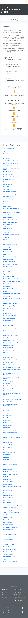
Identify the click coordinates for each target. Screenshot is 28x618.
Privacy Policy (5, 610)
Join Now (4, 597)
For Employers (17, 592)
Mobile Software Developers (10, 432)
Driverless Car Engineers (9, 283)
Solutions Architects (8, 529)
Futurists (5, 330)
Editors (5, 291)
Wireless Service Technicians (10, 561)
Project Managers (7, 484)
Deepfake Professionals (9, 261)
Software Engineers (8, 524)
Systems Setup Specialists (9, 534)
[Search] (26, 2)
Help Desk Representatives (9, 350)
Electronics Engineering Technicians (11, 298)
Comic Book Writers (8, 206)
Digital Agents (6, 271)
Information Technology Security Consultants (11, 378)
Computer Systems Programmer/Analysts (8, 225)
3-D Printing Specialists (8, 148)
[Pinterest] (19, 612)
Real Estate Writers (7, 490)
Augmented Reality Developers (10, 163)
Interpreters (6, 410)
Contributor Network (19, 600)
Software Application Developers (11, 519)
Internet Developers (8, 388)
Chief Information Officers (9, 191)
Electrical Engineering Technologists (11, 293)
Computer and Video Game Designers (12, 212)
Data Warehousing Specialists (10, 256)
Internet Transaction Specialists (10, 408)
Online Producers (7, 449)
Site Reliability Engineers (9, 510)
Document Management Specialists (11, 281)
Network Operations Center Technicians (12, 440)
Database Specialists (8, 259)
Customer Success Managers (10, 244)
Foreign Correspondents (9, 325)
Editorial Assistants (7, 286)
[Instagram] (15, 612)
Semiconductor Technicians (9, 507)
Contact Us (4, 594)
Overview (14, 19)
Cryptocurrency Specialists (9, 242)
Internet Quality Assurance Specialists (12, 399)
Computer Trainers (7, 228)
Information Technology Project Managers (10, 374)
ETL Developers (7, 313)
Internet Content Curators (9, 385)
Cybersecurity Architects (9, 247)
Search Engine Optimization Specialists (12, 505)
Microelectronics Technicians (10, 430)
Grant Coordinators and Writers (10, 335)
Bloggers (5, 181)
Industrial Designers (8, 357)
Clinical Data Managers (8, 199)
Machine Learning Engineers (10, 422)
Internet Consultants (8, 383)
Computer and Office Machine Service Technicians (12, 209)
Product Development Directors (10, 471)
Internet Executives (7, 390)
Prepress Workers (7, 469)
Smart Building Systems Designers (11, 512)
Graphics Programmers (8, 340)
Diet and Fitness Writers (8, 266)
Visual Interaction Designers (9, 556)
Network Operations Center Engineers (12, 437)
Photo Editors (6, 454)
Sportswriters (6, 532)
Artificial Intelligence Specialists (10, 160)
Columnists (6, 203)
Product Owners (7, 479)
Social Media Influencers (9, 515)
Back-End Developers (8, 172)
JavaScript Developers (8, 413)
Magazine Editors (7, 425)
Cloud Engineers (7, 201)
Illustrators (5, 352)
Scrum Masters (7, 502)
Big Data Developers (8, 174)
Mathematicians (7, 427)
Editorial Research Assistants (10, 288)
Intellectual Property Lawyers (10, 381)
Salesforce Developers (8, 495)
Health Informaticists (8, 347)
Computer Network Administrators (11, 215)
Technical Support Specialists (10, 537)
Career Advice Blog (6, 607)
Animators (5, 153)
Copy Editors (6, 237)
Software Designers (8, 522)
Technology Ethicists (8, 539)
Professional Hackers (8, 481)
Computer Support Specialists (10, 222)
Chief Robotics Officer (8, 196)
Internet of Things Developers (10, 397)
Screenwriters (6, 500)
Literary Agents (7, 417)
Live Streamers (7, 420)
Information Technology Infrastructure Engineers (12, 370)
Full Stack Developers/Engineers (11, 328)
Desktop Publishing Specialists (10, 264)
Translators (6, 542)
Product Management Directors (10, 474)
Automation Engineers (8, 165)
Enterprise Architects (8, 308)
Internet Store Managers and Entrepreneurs (10, 405)
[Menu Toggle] (1, 2)
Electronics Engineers (8, 301)
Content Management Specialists (11, 234)
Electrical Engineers (8, 296)
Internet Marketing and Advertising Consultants (11, 394)
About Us (4, 592)
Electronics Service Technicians (10, 303)
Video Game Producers (8, 554)
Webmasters (6, 559)
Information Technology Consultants (12, 367)
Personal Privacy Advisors (9, 452)
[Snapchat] (23, 612)
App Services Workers (8, 156)
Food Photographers (8, 320)
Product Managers (7, 476)
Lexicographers (7, 415)
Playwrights (6, 459)
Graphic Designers (7, 337)
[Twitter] (23, 608)
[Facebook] (15, 608)
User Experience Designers (9, 549)
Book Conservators (7, 184)
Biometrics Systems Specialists (10, 176)
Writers (5, 564)
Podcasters (6, 462)
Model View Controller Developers (11, 435)
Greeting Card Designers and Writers (11, 342)
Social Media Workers (8, 517)
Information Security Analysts (10, 364)
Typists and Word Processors (10, 544)
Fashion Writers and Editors (9, 315)
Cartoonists (6, 189)
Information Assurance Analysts (11, 360)
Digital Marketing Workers (9, 276)
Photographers (6, 457)
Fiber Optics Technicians (9, 318)
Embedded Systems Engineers (10, 306)
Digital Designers (7, 274)
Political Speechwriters (8, 467)
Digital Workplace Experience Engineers (12, 278)
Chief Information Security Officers (11, 194)
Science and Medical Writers (10, 497)
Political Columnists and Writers (10, 464)
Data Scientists (6, 254)
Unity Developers (7, 546)
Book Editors (6, 186)
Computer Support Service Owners (11, 219)
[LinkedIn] (19, 608)
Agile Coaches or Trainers (9, 151)
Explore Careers (10, 7)
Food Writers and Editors (9, 323)
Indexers (5, 355)
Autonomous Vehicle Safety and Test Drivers (12, 169)
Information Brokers (8, 362)
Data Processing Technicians (10, 251)
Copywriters (6, 239)
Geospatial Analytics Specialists (10, 333)
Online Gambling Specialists (9, 444)
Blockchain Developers (8, 179)
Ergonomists (6, 310)
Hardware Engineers (8, 345)
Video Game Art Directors (9, 551)
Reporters (5, 492)
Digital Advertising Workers (9, 269)
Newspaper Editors (7, 442)
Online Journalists (7, 447)
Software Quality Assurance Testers (11, 527)
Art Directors (6, 158)
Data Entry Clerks (7, 249)
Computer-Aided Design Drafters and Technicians (12, 231)
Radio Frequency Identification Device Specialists (12, 487)
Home (2, 7)
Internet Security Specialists (10, 401)
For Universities (17, 594)
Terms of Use (5, 612)
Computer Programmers (9, 217)
